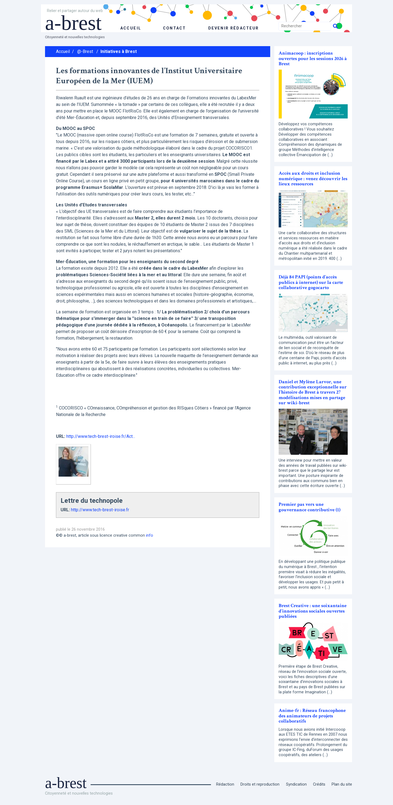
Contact (174, 28)
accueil (130, 28)
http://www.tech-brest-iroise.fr (100, 509)
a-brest (75, 22)
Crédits (319, 784)
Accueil (63, 51)
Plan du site (342, 784)
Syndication (296, 784)
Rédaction (225, 784)
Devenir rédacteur (233, 28)
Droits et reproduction (259, 784)
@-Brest (85, 51)
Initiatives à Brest (118, 51)
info (149, 535)
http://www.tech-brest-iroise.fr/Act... (100, 436)
